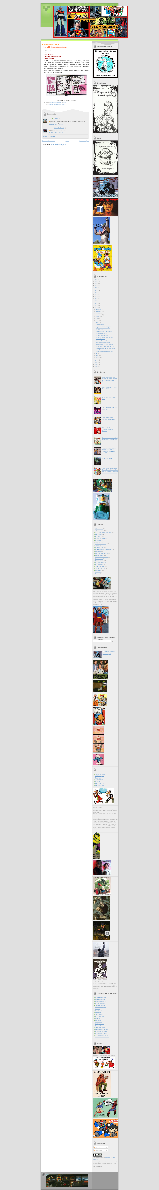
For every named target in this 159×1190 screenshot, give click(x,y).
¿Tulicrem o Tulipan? (107, 458)
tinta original (98, 570)
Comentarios (98, 1150)
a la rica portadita (99, 530)
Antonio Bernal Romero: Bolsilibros (104, 326)
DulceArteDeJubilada (100, 997)
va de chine (98, 572)
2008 (96, 364)
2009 (96, 362)
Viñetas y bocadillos (100, 774)
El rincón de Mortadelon (101, 1031)
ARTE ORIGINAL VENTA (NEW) (103, 532)
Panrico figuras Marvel (101, 333)
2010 (96, 360)
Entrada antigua (84, 141)
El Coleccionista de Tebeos (102, 1037)
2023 (96, 285)
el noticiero (98, 536)
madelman (98, 551)
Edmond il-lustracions (100, 1001)
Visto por (97, 573)
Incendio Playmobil (100, 339)
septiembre (99, 314)
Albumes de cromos (100, 1027)
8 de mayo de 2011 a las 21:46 (55, 132)
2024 (96, 283)
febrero (98, 357)
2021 (96, 289)
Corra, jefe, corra (99, 1016)
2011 (96, 307)
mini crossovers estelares (101, 557)
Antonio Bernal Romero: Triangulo (104, 337)
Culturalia (97, 1009)
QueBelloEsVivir (99, 564)
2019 (96, 292)
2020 (96, 290)
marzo (97, 355)
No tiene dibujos (99, 560)
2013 (96, 303)
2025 (96, 281)
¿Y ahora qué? (99, 329)
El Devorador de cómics (101, 1033)
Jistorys (97, 545)
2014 (96, 302)
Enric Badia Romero (100, 999)
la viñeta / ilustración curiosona (57, 104)
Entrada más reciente (48, 141)
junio (97, 320)
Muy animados (99, 559)
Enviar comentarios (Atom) (58, 144)
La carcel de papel (100, 785)
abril (97, 353)
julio (97, 318)
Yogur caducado (99, 1014)
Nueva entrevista (100, 324)
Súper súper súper (100, 566)
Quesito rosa (98, 1010)
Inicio (67, 141)
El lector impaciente (100, 1003)
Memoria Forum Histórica (101, 553)
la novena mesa (99, 547)
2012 (96, 305)
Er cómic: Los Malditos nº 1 (102, 335)
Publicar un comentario (49, 136)
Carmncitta (98, 1012)
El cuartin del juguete (100, 1007)
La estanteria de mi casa (101, 1029)
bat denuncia (98, 534)
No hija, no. (98, 1020)
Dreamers (97, 781)
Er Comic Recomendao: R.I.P (103, 327)
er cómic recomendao (100, 543)
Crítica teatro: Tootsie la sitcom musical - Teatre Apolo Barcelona (110, 429)
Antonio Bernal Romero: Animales (104, 351)
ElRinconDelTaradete (59, 128)
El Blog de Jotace (99, 1024)
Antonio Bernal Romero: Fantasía (104, 331)
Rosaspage (98, 777)
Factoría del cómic (100, 783)
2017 (96, 296)
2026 (96, 279)
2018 (96, 294)
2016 (96, 298)
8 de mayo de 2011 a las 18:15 (55, 124)
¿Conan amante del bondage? (103, 342)
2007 (96, 366)
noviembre (99, 311)
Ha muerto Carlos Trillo (101, 340)
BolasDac (97, 1018)
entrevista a (98, 542)
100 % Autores (99, 528)
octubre (98, 313)
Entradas (97, 1147)
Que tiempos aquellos (100, 562)
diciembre (98, 309)
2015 (96, 300)
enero (97, 359)
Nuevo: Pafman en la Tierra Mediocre (105, 346)
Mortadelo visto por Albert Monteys (104, 344)
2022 (96, 287)
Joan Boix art (98, 1022)
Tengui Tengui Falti (100, 568)
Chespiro (56, 118)
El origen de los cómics (101, 538)
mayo (97, 322)
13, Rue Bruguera (99, 776)
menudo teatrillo (99, 555)
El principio (98, 540)
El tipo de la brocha (100, 1025)
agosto (98, 316)
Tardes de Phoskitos (100, 1005)
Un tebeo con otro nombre (101, 1035)
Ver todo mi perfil (107, 654)
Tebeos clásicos (99, 779)
